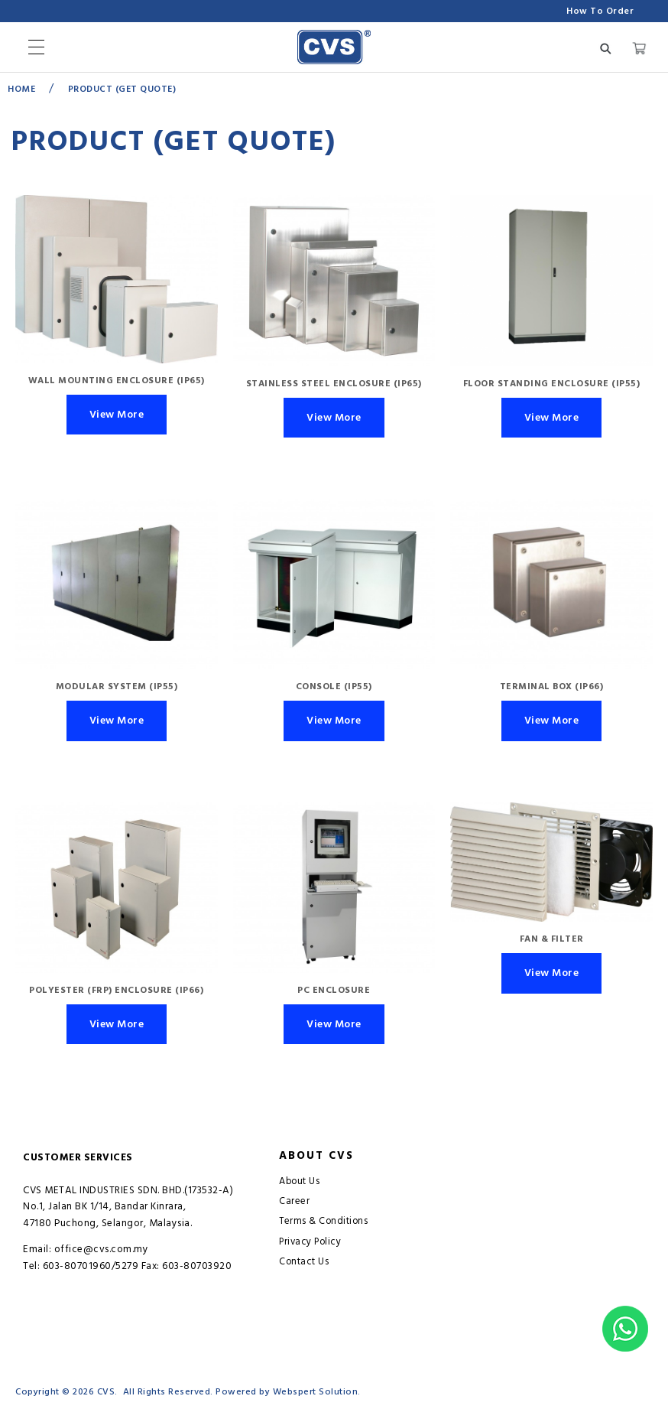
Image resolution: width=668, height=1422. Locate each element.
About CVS (316, 1155)
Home (21, 89)
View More (116, 414)
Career (294, 1201)
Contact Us (304, 1261)
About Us (299, 1181)
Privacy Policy (310, 1241)
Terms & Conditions (323, 1221)
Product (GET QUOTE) (122, 89)
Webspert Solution (315, 1391)
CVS (106, 1391)
